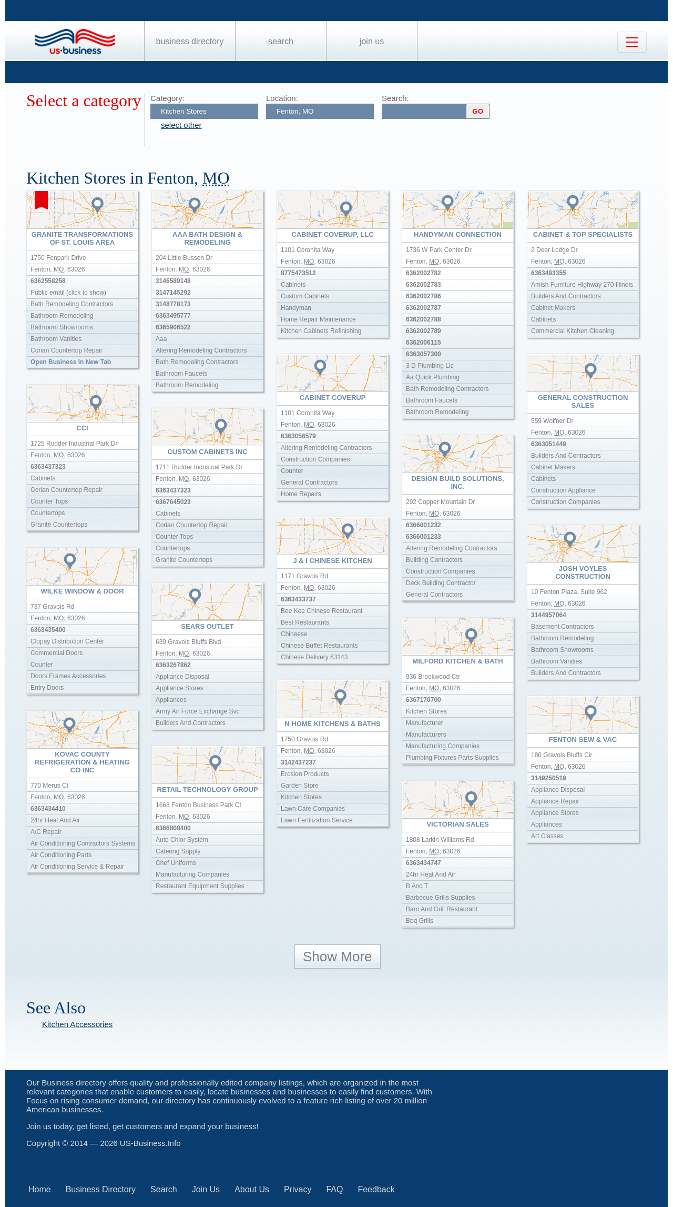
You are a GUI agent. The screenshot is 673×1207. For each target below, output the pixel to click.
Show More (337, 956)
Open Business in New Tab (70, 362)
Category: (167, 98)
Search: (395, 98)
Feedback (376, 1189)
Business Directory (190, 41)
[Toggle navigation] (632, 42)
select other (181, 124)
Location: (282, 98)
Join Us (372, 41)
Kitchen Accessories (77, 1024)
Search (280, 41)
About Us (251, 1189)
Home (39, 1189)
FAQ (334, 1189)
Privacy (297, 1189)
